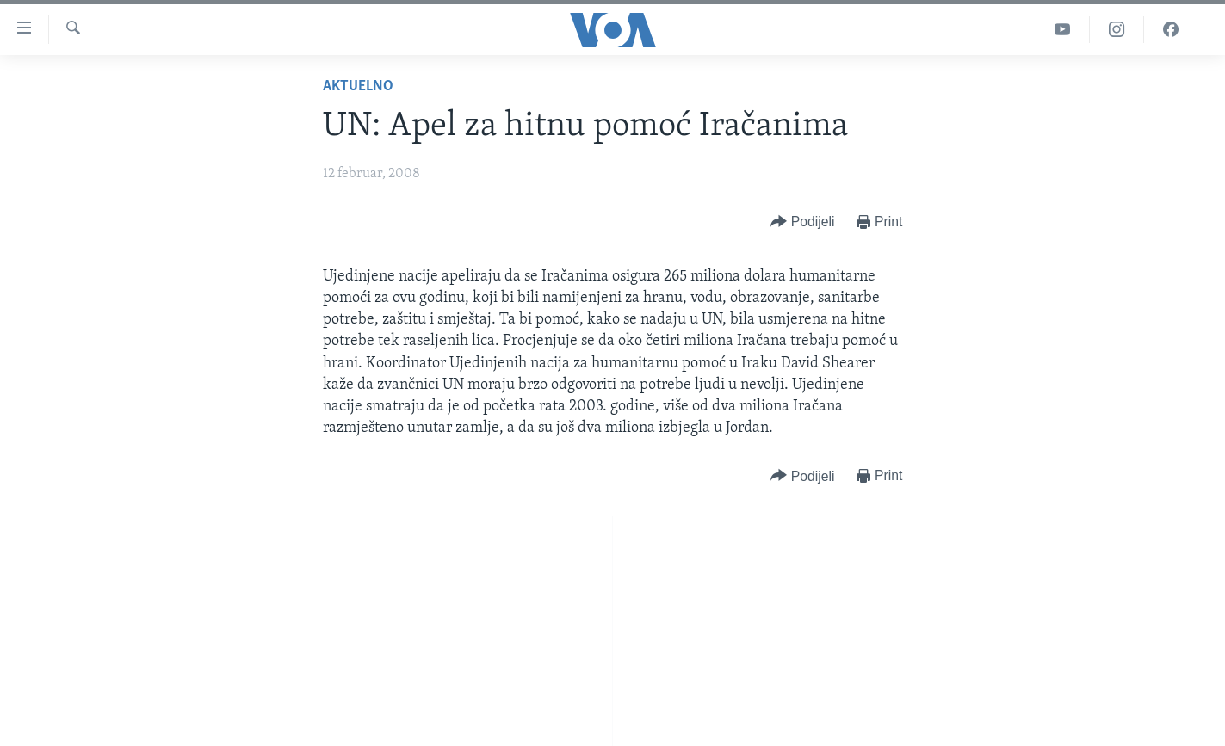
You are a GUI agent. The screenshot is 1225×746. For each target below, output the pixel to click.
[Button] (802, 222)
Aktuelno (358, 86)
